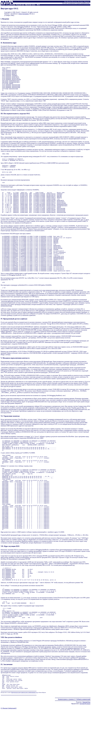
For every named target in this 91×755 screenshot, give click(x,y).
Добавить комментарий (83, 744)
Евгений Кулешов (85, 749)
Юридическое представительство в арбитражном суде (24, 737)
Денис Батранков (23, 14)
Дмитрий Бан (86, 747)
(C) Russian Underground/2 (8, 753)
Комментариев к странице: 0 (66, 744)
